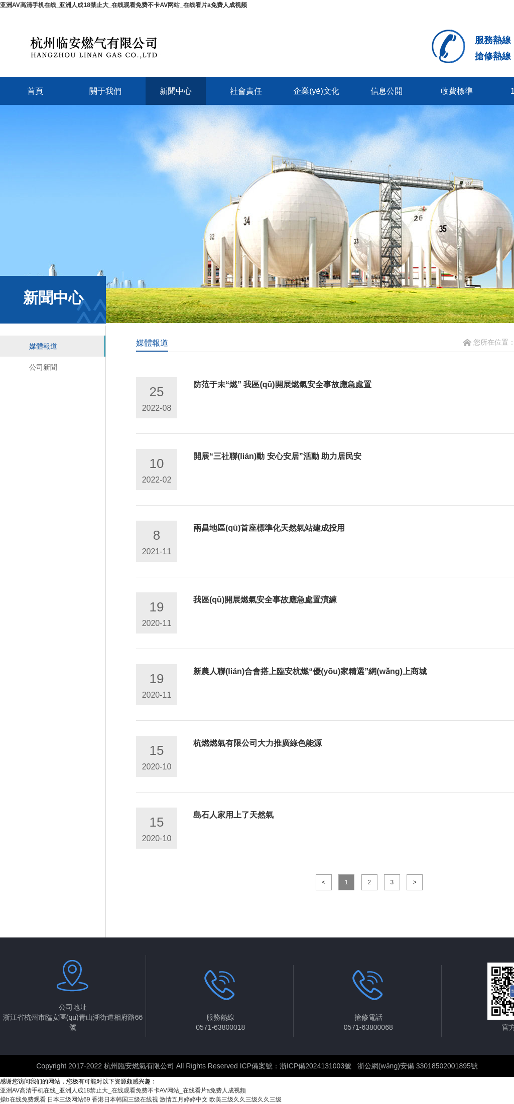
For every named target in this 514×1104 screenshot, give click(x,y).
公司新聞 (43, 367)
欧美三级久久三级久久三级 (245, 1099)
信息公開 (386, 91)
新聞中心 (176, 91)
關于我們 (105, 91)
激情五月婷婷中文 (184, 1099)
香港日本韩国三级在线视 (125, 1099)
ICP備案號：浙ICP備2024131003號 (296, 1066)
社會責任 (246, 91)
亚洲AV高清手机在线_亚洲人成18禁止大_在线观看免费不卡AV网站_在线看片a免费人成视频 (123, 5)
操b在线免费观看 (23, 1099)
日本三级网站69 (68, 1099)
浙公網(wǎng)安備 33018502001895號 (417, 1066)
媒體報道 (43, 346)
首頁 (35, 91)
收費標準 (457, 91)
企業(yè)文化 (316, 91)
